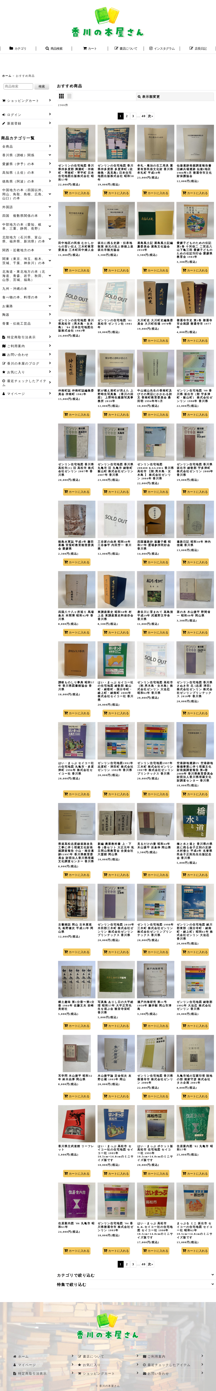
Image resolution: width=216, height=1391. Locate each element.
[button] (54, 49)
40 (144, 116)
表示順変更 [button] (149, 96)
